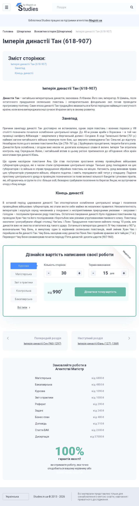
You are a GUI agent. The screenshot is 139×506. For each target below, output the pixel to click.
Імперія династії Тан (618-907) (29, 64)
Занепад (20, 68)
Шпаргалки (24, 31)
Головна (8, 31)
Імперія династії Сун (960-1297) (42, 343)
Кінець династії (24, 73)
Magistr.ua (95, 20)
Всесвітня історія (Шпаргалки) (53, 31)
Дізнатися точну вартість (100, 291)
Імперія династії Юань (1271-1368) (98, 343)
